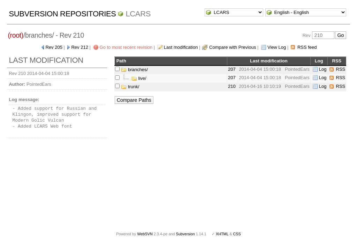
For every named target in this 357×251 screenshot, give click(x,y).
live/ (138, 78)
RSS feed (307, 47)
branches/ (134, 69)
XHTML (222, 234)
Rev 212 (79, 47)
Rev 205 (53, 47)
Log (323, 69)
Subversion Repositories (62, 13)
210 (232, 86)
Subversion (185, 234)
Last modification (181, 47)
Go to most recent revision (126, 47)
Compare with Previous (232, 47)
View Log (276, 47)
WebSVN (144, 234)
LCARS (138, 13)
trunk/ (130, 86)
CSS (237, 234)
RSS (340, 69)
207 (232, 69)
